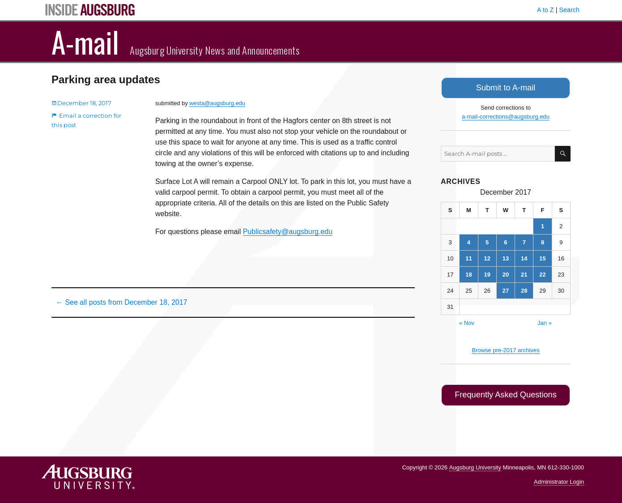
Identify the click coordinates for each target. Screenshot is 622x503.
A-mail (85, 42)
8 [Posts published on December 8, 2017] (542, 240)
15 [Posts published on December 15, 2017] (542, 256)
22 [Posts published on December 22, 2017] (542, 272)
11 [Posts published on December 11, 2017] (468, 256)
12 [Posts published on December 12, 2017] (487, 256)
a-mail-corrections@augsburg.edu (506, 114)
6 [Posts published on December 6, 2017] (505, 240)
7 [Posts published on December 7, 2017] (524, 240)
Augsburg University (475, 463)
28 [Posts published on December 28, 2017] (524, 289)
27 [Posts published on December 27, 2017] (506, 289)
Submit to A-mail (505, 87)
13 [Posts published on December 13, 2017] (506, 256)
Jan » (544, 321)
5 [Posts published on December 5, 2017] (487, 240)
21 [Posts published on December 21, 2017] (524, 272)
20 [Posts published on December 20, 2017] (506, 272)
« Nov (466, 321)
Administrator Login (559, 478)
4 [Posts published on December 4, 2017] (468, 240)
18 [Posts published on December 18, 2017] (468, 272)
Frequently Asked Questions (505, 392)
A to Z (545, 9)
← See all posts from (121, 302)
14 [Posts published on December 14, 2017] (524, 256)
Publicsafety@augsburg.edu (287, 231)
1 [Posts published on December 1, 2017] (542, 224)
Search (569, 9)
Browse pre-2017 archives (505, 348)
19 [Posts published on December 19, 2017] (487, 272)
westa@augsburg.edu (217, 103)
